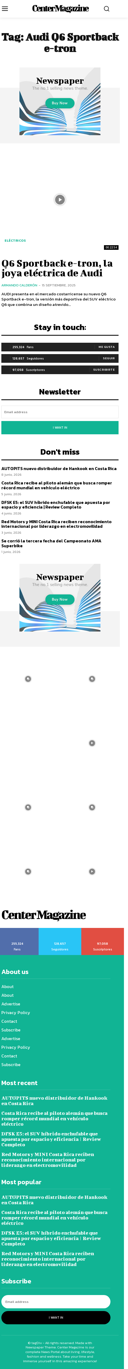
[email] (60, 412)
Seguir (109, 358)
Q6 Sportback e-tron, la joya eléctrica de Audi (57, 267)
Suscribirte (104, 369)
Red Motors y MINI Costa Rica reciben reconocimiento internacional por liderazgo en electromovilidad (56, 524)
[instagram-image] (92, 679)
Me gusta (107, 347)
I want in (60, 427)
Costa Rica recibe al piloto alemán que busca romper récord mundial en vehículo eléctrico (56, 485)
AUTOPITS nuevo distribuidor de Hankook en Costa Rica (59, 468)
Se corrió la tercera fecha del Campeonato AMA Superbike (51, 543)
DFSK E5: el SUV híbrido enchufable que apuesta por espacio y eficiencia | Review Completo (55, 504)
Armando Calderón (19, 285)
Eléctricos (15, 240)
